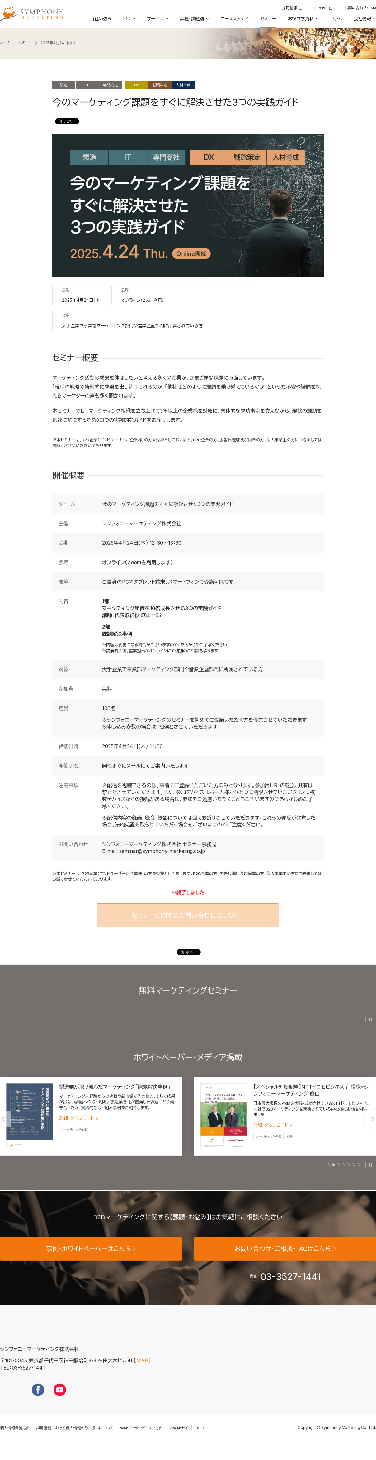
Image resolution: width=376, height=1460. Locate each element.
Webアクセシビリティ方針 (141, 1436)
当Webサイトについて (187, 1436)
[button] (129, 21)
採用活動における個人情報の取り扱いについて (75, 1436)
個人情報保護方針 (15, 1436)
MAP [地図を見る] (142, 1369)
